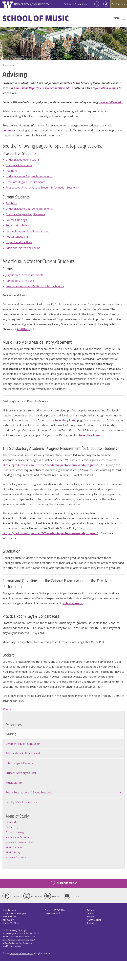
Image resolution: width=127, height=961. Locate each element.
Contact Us (92, 923)
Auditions (11, 171)
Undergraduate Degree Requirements (29, 176)
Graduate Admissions (19, 165)
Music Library (14, 782)
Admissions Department (29, 88)
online (6, 130)
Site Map (91, 916)
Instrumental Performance (20, 837)
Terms (90, 913)
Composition (12, 822)
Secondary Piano (65, 420)
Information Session (105, 88)
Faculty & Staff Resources (21, 802)
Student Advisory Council (21, 773)
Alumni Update (94, 919)
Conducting (12, 827)
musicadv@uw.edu (111, 102)
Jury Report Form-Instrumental (25, 275)
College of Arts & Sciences (77, 4)
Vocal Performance (16, 857)
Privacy (90, 910)
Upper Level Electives (19, 242)
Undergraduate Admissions (23, 159)
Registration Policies (18, 225)
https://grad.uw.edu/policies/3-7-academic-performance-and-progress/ (52, 465)
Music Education (14, 847)
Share (7, 709)
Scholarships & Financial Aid (23, 753)
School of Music (35, 18)
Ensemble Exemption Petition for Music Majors (35, 286)
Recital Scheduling (17, 236)
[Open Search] (105, 4)
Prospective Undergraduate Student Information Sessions (42, 187)
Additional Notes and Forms (23, 248)
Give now (118, 4)
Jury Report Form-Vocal (20, 281)
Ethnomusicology (15, 832)
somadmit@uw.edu (58, 88)
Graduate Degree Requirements (25, 182)
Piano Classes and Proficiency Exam (27, 231)
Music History (13, 852)
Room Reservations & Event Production (30, 792)
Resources (12, 65)
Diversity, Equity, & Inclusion (23, 744)
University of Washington (21, 953)
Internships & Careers (19, 763)
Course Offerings (16, 220)
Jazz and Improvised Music (20, 842)
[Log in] (96, 4)
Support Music (64, 883)
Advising (11, 734)
